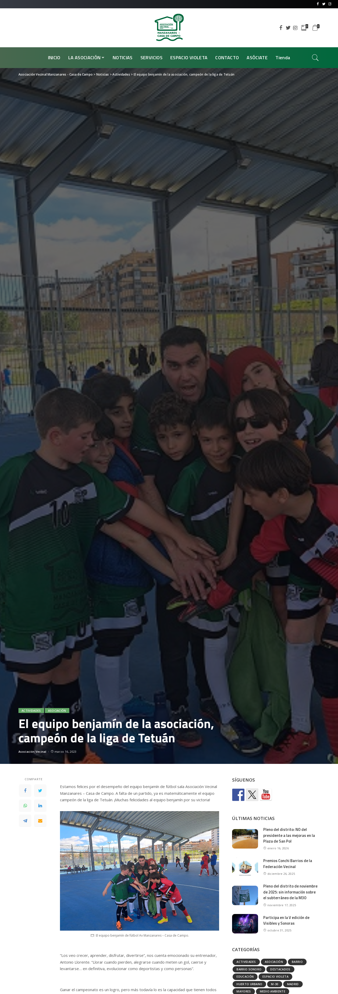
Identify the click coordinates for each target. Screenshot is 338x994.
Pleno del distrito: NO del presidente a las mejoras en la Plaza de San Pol (289, 835)
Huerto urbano (249, 984)
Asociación (57, 710)
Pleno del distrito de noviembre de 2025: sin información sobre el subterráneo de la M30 (290, 892)
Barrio (297, 962)
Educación (245, 976)
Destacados (280, 969)
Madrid (293, 984)
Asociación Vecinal (32, 751)
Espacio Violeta (275, 976)
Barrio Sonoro (248, 969)
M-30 (274, 984)
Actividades (31, 710)
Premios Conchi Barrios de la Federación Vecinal (287, 864)
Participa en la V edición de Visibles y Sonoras (286, 920)
